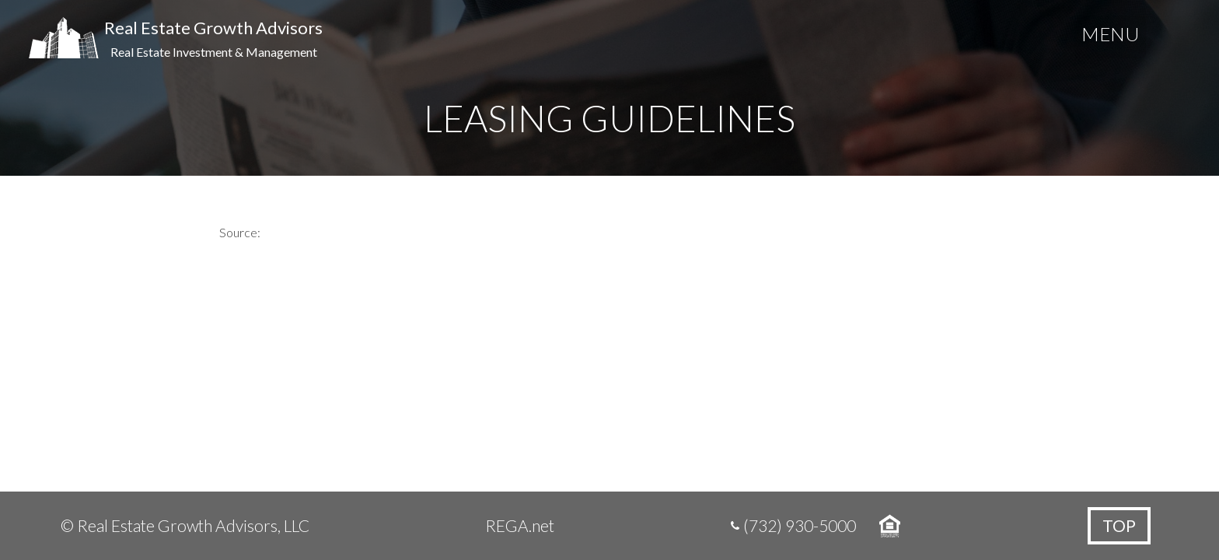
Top (1119, 525)
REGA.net (519, 525)
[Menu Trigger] (1110, 37)
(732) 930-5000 (799, 525)
